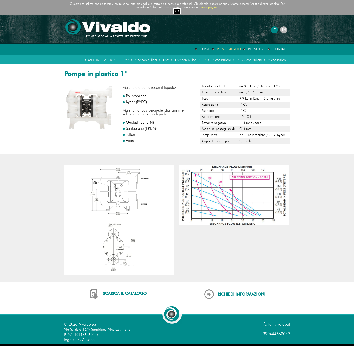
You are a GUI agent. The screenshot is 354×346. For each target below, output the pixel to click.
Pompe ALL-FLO (229, 49)
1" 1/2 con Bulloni (249, 60)
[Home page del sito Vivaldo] (108, 37)
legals (69, 340)
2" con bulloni (276, 60)
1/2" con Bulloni (186, 60)
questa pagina (208, 7)
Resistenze (256, 49)
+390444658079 (274, 334)
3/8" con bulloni (145, 60)
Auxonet (88, 340)
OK (177, 11)
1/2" (166, 60)
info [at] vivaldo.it (275, 324)
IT (274, 29)
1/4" (125, 60)
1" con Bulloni (221, 60)
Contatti (280, 49)
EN (284, 29)
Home (205, 49)
